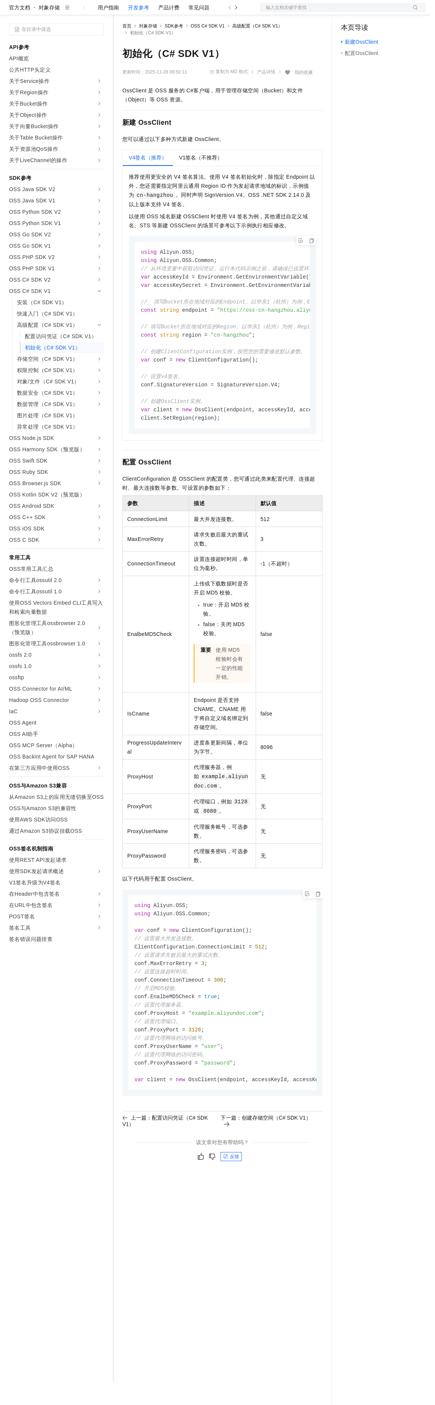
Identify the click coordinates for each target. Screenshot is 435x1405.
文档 (333, 12)
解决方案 (121, 12)
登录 (413, 12)
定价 (163, 12)
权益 (145, 12)
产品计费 (168, 32)
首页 (126, 50)
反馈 (231, 1197)
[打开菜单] (12, 12)
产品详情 (266, 96)
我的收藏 (304, 96)
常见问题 (199, 32)
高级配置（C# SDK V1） (257, 50)
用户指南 (108, 32)
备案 (349, 12)
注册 (385, 12)
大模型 (77, 12)
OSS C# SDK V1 (208, 50)
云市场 (184, 12)
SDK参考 (174, 50)
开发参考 (138, 32)
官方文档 (19, 32)
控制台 (367, 12)
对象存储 (49, 32)
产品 (98, 12)
